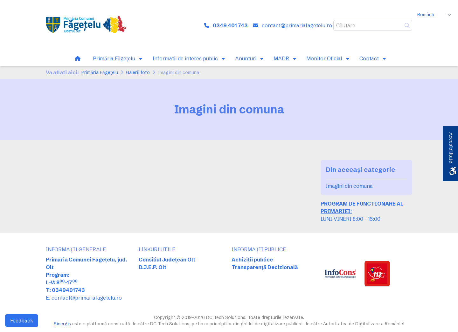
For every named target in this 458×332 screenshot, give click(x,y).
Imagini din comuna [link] (349, 186)
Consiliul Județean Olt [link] (167, 259)
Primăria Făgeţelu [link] (99, 72)
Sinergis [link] (62, 324)
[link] (87, 25)
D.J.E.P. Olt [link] (152, 267)
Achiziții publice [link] (252, 259)
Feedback (21, 320)
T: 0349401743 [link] (65, 290)
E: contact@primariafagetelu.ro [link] (84, 298)
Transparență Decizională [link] (265, 267)
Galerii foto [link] (138, 72)
